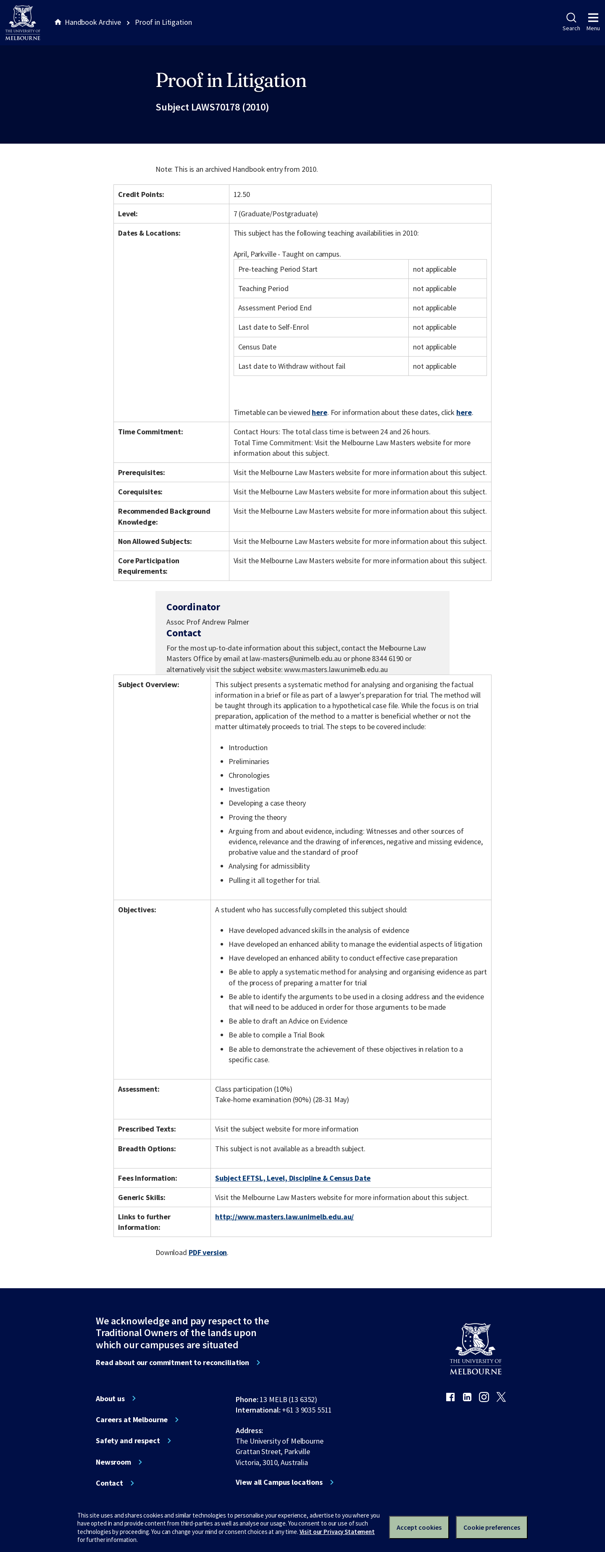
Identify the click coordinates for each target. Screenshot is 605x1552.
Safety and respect (128, 1440)
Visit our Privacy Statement (337, 1532)
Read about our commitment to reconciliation (172, 1362)
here (319, 412)
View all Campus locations (279, 1482)
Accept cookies (419, 1527)
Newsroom (113, 1462)
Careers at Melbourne (132, 1419)
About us (110, 1398)
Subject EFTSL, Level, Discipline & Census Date (293, 1178)
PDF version (208, 1252)
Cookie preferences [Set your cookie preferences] (491, 1527)
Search (571, 22)
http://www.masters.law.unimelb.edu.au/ (284, 1216)
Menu (593, 22)
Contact (109, 1483)
